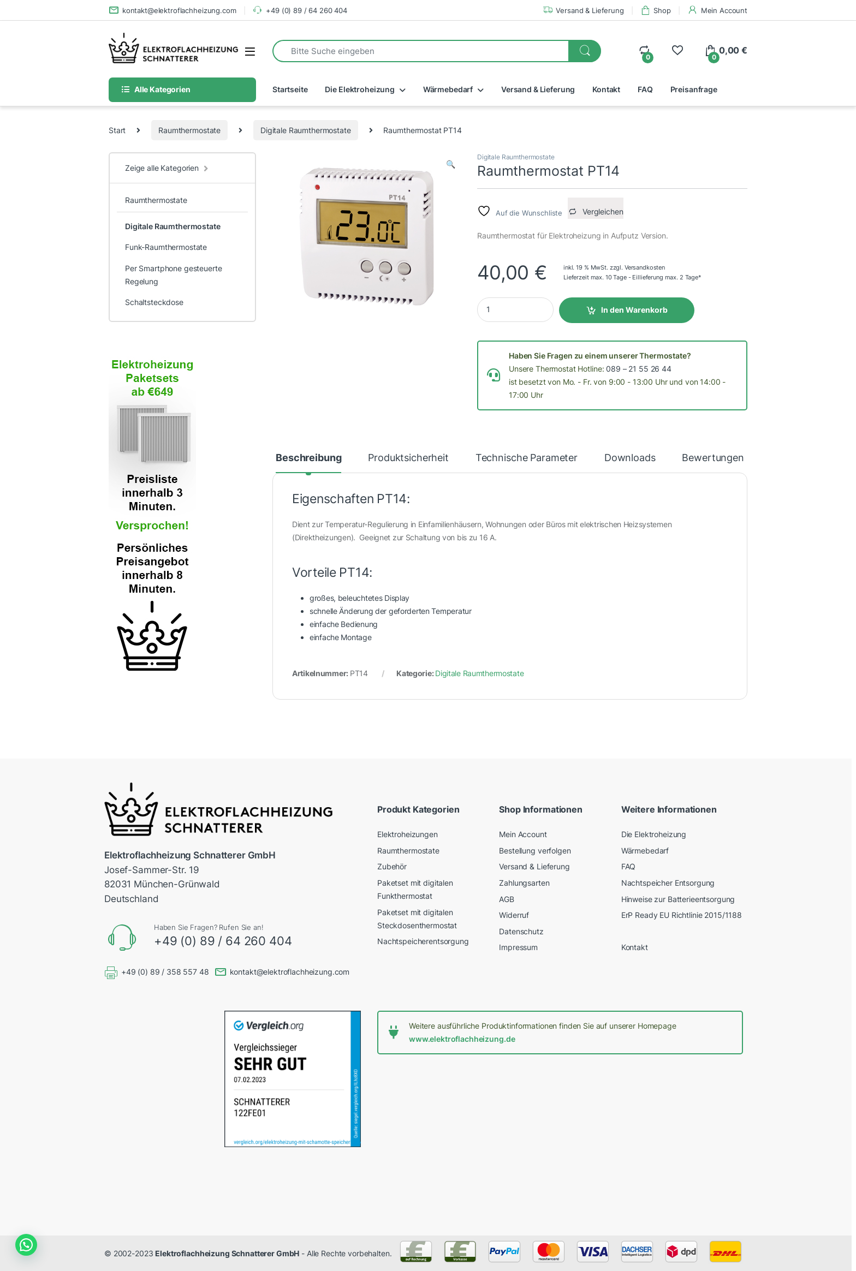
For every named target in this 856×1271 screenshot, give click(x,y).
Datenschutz (521, 931)
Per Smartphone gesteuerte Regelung (173, 275)
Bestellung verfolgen (534, 850)
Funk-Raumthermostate (166, 247)
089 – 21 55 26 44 (638, 368)
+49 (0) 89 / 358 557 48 (165, 971)
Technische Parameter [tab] (526, 458)
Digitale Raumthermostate (305, 130)
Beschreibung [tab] (308, 458)
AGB (506, 899)
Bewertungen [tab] (713, 458)
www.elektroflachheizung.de (462, 1038)
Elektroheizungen (407, 834)
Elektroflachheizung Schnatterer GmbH (227, 1253)
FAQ (645, 89)
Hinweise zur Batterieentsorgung (678, 899)
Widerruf (514, 915)
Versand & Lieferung (583, 10)
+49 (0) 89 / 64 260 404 (299, 10)
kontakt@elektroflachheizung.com (172, 10)
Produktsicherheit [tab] (408, 458)
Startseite (290, 89)
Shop (655, 10)
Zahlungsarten (524, 882)
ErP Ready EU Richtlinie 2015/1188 (681, 915)
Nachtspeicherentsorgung (423, 941)
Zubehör (392, 866)
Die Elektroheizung (359, 89)
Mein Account (717, 10)
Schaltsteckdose (154, 302)
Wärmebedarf (448, 89)
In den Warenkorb (634, 309)
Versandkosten (645, 267)
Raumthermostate (189, 130)
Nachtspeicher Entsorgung (668, 882)
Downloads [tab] (630, 458)
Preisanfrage (693, 89)
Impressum (518, 947)
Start (117, 130)
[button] (450, 164)
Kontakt (606, 89)
